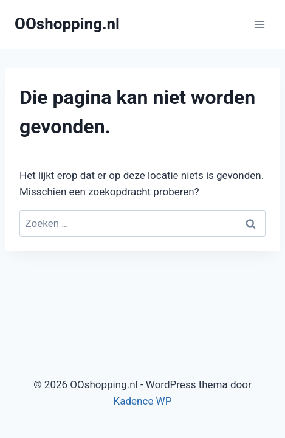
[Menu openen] (259, 24)
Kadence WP (143, 401)
